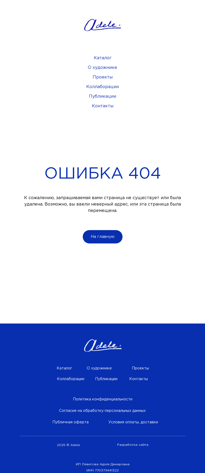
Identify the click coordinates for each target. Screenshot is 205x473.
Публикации (102, 96)
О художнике (102, 68)
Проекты (103, 77)
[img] (102, 345)
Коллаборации (102, 87)
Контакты (102, 106)
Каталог (103, 58)
